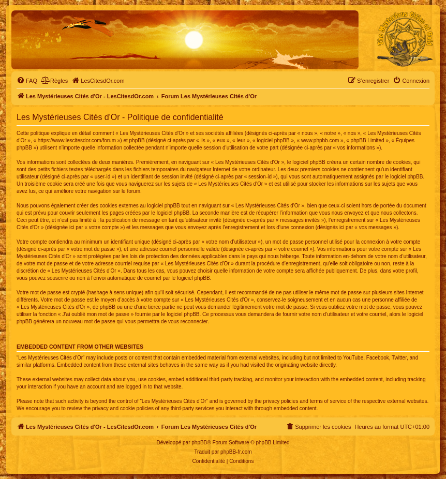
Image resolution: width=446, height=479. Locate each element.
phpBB (199, 442)
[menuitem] (27, 80)
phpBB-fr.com (236, 452)
